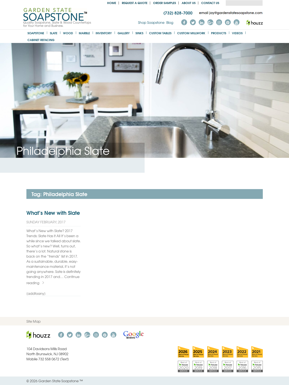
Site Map (33, 321)
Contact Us (210, 2)
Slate (53, 32)
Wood (68, 32)
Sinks (139, 32)
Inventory (104, 32)
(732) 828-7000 (178, 12)
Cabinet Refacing (41, 39)
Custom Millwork (191, 32)
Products (218, 32)
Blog (169, 22)
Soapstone (35, 32)
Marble (84, 32)
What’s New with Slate (53, 212)
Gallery (124, 32)
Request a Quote (134, 2)
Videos (237, 32)
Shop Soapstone (151, 22)
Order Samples (164, 2)
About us (189, 2)
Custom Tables (160, 32)
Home (111, 2)
